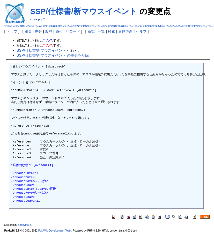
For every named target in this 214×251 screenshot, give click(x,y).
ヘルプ (141, 31)
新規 (91, 31)
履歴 (48, 31)
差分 (38, 31)
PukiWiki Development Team (54, 230)
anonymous (25, 224)
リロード (73, 31)
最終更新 (125, 31)
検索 (111, 31)
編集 (28, 31)
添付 (59, 31)
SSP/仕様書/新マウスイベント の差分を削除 (53, 55)
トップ (11, 31)
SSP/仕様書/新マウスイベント (83, 11)
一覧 (101, 31)
